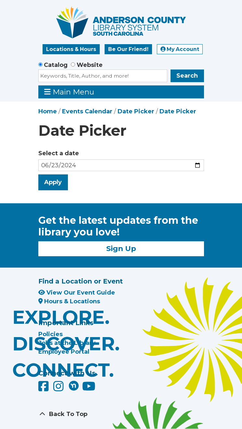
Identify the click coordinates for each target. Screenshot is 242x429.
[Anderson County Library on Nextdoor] (74, 385)
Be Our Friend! (128, 49)
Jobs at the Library (67, 343)
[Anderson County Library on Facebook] (44, 388)
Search (187, 75)
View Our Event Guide (76, 292)
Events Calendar (87, 111)
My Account (179, 49)
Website (90, 65)
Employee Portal (63, 351)
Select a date (58, 153)
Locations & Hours (71, 49)
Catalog (56, 65)
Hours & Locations (69, 301)
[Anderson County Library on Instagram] (59, 388)
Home (47, 111)
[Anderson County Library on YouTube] (89, 388)
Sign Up (121, 248)
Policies (50, 334)
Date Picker (136, 111)
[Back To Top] (121, 414)
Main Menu (69, 91)
